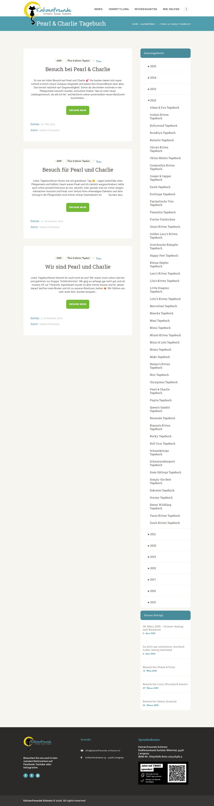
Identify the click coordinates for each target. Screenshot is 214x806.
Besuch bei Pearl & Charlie (77, 69)
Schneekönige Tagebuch (159, 452)
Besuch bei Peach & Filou (159, 667)
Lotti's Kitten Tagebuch (165, 299)
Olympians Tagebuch (164, 382)
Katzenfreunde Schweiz (38, 800)
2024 (153, 77)
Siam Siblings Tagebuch (165, 472)
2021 (153, 534)
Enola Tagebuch (160, 187)
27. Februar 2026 (150, 688)
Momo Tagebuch (160, 349)
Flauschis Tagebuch (163, 212)
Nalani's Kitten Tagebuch (160, 365)
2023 (153, 89)
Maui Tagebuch (160, 320)
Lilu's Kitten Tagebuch (164, 280)
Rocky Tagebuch (161, 436)
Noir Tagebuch (159, 374)
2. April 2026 (149, 653)
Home (135, 24)
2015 (153, 602)
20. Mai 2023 (48, 124)
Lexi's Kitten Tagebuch (165, 273)
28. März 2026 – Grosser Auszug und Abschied (163, 628)
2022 (59, 60)
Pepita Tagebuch (161, 400)
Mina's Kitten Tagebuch (165, 335)
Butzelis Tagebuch (162, 140)
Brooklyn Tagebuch (163, 132)
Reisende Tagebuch (162, 418)
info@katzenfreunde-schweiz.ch (102, 750)
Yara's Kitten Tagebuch (165, 515)
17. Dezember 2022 (52, 221)
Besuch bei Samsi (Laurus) (159, 701)
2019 (153, 556)
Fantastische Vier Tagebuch (162, 203)
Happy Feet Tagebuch (164, 255)
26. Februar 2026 (150, 705)
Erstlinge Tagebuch (162, 194)
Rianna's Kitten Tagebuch (160, 427)
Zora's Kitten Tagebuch (165, 523)
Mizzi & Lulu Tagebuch (165, 342)
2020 (153, 545)
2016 (153, 591)
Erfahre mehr (77, 110)
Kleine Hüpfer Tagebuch (159, 264)
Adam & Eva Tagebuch (164, 107)
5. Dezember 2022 (51, 318)
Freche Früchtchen (162, 219)
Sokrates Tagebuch (162, 490)
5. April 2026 (149, 633)
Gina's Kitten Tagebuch (165, 226)
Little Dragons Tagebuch (159, 289)
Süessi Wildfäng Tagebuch (160, 506)
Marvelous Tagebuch (163, 306)
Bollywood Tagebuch (163, 125)
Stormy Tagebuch (161, 497)
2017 (153, 579)
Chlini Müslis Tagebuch (165, 158)
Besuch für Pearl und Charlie (77, 169)
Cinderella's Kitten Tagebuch (162, 167)
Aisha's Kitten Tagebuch (159, 116)
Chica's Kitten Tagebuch (159, 149)
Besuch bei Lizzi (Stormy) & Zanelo (165, 684)
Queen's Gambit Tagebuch (160, 409)
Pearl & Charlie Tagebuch (78, 60)
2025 (153, 66)
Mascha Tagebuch (161, 313)
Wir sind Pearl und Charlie (78, 266)
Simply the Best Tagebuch (160, 481)
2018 (153, 568)
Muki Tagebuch (160, 357)
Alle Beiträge (147, 24)
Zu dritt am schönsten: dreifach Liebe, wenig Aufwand (163, 648)
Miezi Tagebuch (160, 327)
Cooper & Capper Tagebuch (160, 177)
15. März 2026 (150, 670)
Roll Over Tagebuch (162, 443)
